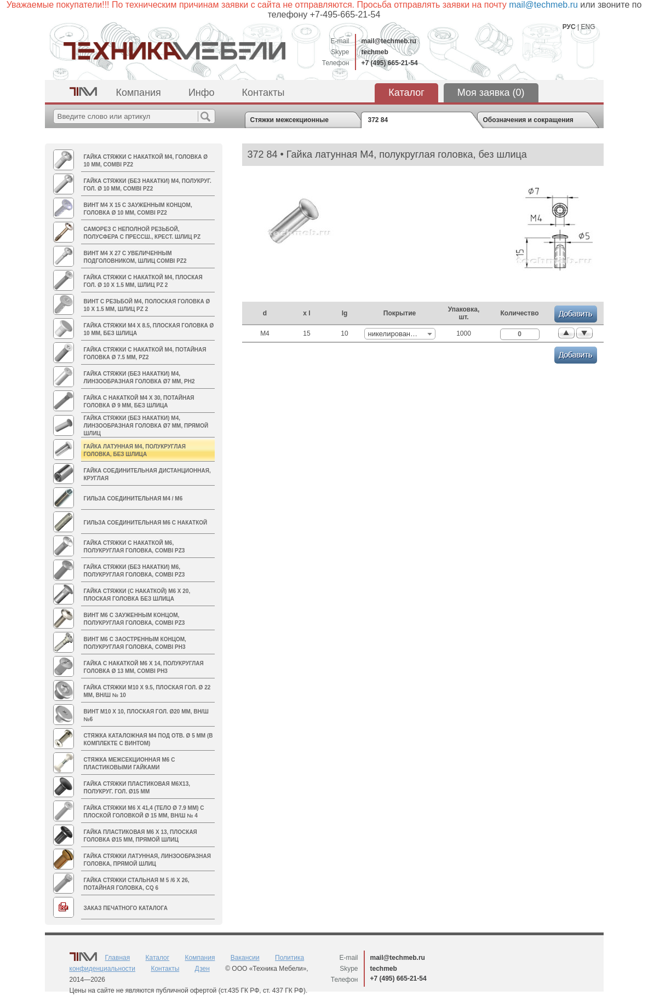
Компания (138, 92)
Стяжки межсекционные (289, 120)
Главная (117, 958)
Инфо (201, 92)
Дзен (202, 968)
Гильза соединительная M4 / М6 (133, 499)
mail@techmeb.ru (389, 41)
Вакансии (245, 958)
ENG (588, 27)
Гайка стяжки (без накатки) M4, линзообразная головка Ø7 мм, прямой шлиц (146, 425)
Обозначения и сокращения (528, 120)
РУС (569, 27)
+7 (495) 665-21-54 (390, 63)
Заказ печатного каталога (126, 908)
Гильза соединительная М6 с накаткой (146, 523)
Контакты (263, 92)
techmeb (375, 52)
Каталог (406, 92)
